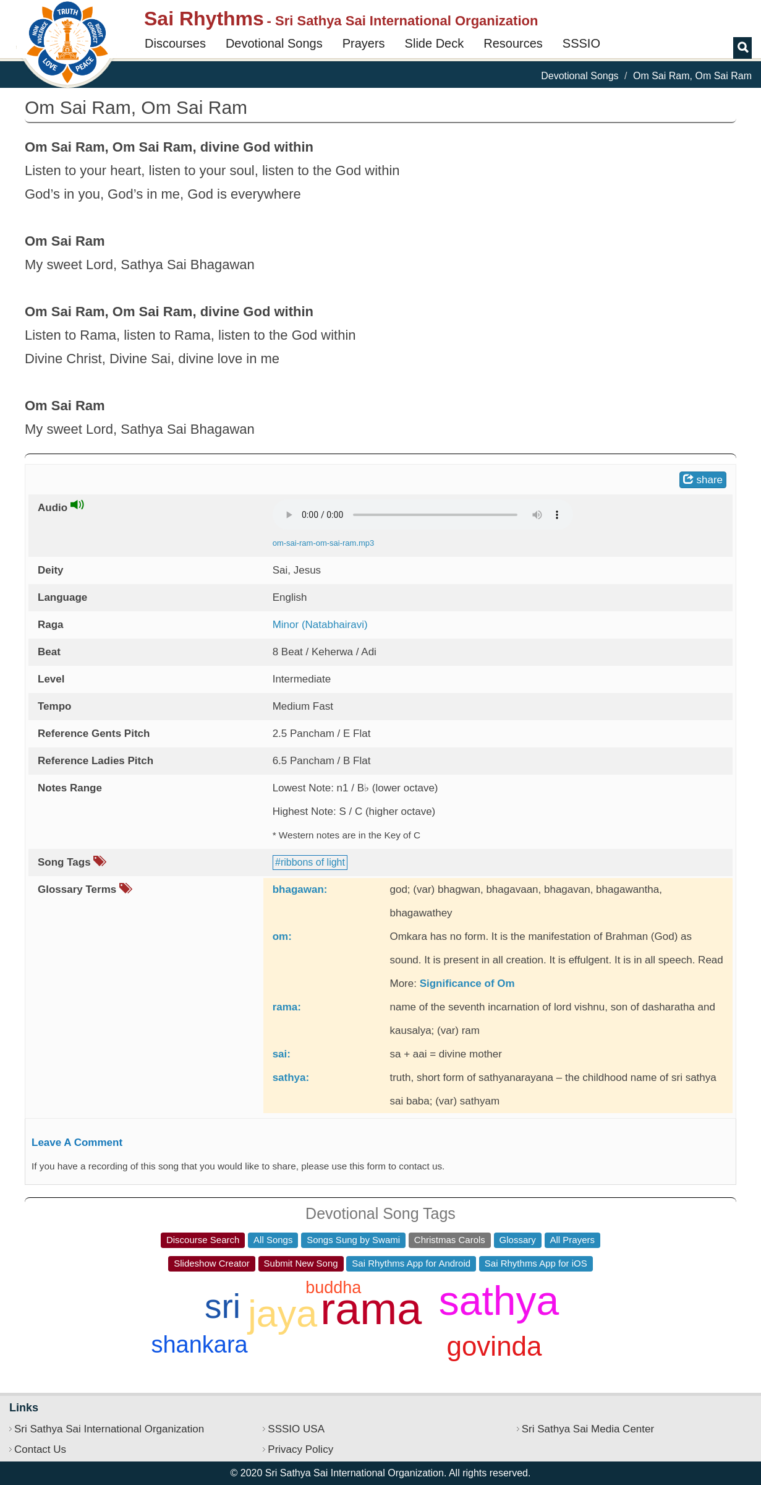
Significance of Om (467, 983)
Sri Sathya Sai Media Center (588, 1429)
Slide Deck (434, 43)
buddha (333, 1287)
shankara (199, 1345)
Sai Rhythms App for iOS (536, 1263)
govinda (494, 1346)
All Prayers (572, 1239)
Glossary (518, 1239)
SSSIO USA (296, 1429)
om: (282, 936)
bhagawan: (300, 889)
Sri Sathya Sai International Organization (109, 1429)
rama (371, 1308)
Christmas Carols (449, 1239)
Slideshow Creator (212, 1263)
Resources (513, 43)
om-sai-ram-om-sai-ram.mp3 (324, 543)
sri (222, 1306)
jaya (282, 1314)
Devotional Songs (274, 43)
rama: (287, 1007)
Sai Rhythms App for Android (411, 1263)
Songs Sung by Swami (353, 1239)
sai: (282, 1054)
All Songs (272, 1239)
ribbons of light (313, 862)
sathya (499, 1301)
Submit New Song (301, 1263)
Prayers (363, 43)
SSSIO (581, 43)
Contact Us (40, 1449)
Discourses (175, 43)
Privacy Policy (300, 1449)
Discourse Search (202, 1239)
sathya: (291, 1077)
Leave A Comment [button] (77, 1142)
